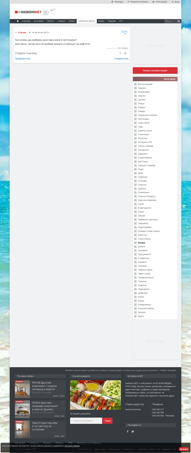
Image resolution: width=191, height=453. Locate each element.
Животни (142, 285)
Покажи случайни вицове (155, 70)
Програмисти (144, 254)
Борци (141, 300)
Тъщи (140, 169)
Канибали (143, 250)
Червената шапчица (148, 219)
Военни (141, 246)
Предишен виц (22, 58)
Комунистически (146, 308)
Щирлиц (142, 188)
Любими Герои (145, 269)
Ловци (141, 103)
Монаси (142, 312)
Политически (144, 238)
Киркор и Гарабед (146, 165)
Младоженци (144, 304)
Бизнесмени (144, 91)
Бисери (23, 32)
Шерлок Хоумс (145, 130)
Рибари (141, 107)
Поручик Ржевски (146, 196)
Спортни (142, 184)
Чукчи (141, 204)
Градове (112, 20)
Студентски (143, 258)
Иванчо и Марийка (147, 200)
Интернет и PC (145, 142)
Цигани (141, 99)
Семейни (142, 262)
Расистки (142, 138)
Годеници (142, 176)
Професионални (146, 277)
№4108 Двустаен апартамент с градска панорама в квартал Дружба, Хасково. (44, 387)
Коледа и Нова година (149, 231)
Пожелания (143, 192)
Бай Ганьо (143, 161)
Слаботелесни (145, 157)
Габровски (143, 223)
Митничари (143, 118)
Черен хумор (144, 273)
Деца (140, 173)
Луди (140, 126)
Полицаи (142, 180)
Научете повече (72, 445)
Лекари (141, 111)
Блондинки (143, 149)
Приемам (184, 449)
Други (141, 316)
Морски (141, 95)
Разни (141, 296)
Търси (107, 421)
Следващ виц (121, 58)
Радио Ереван (145, 227)
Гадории (142, 88)
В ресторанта (144, 207)
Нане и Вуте (144, 122)
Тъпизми (142, 265)
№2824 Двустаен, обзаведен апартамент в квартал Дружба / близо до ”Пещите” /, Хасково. (45, 409)
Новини (61, 20)
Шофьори (142, 292)
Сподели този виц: (26, 53)
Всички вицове (145, 84)
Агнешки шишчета (80, 413)
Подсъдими (143, 289)
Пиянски (142, 281)
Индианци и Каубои (147, 115)
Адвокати (142, 153)
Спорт (141, 211)
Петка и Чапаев (145, 146)
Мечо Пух (142, 234)
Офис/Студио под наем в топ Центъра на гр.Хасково (45, 426)
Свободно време (86, 20)
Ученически (143, 134)
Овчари (141, 215)
